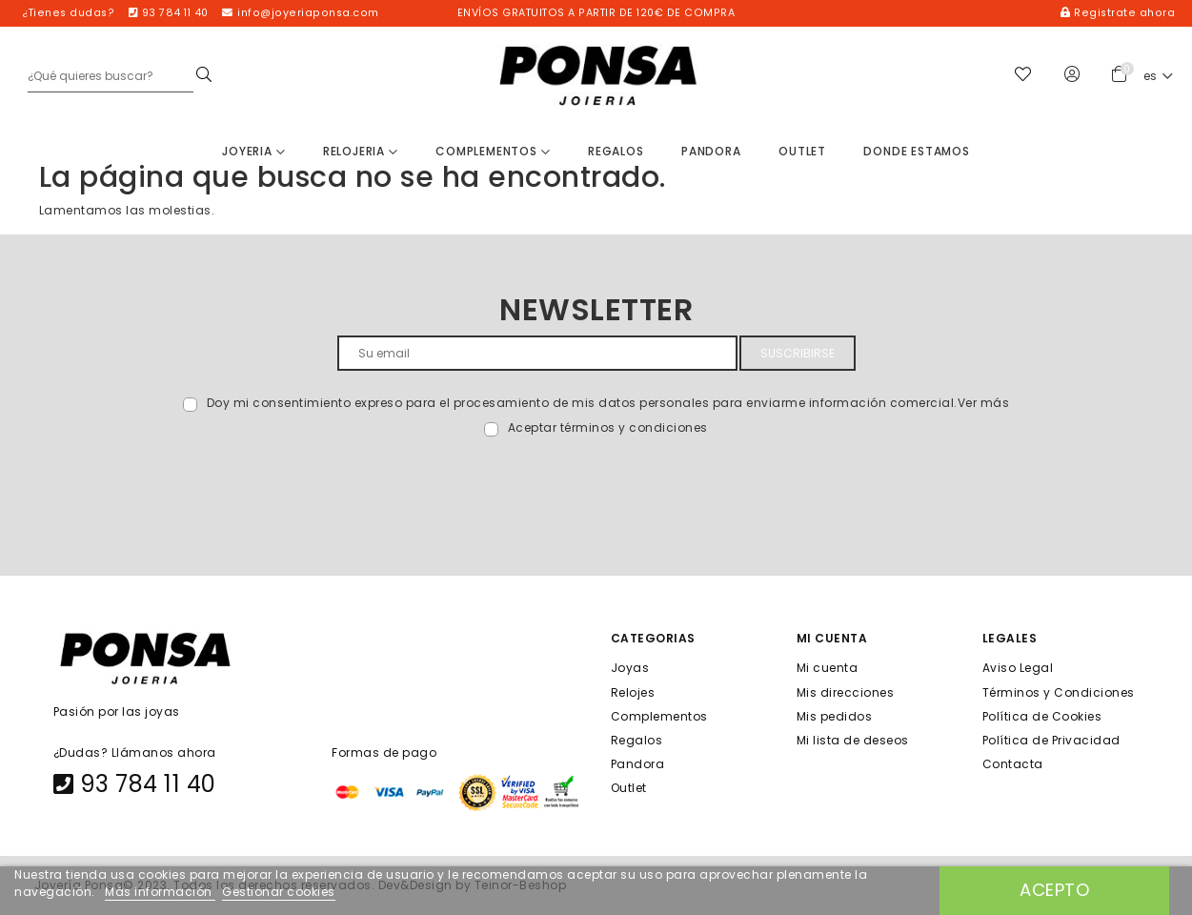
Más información (160, 892)
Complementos (492, 151)
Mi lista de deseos (853, 740)
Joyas (630, 668)
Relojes (633, 691)
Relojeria (360, 151)
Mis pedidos (835, 715)
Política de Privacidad (1051, 740)
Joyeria (253, 151)
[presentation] (187, 482)
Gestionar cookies (278, 892)
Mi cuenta (828, 668)
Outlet (802, 151)
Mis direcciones (846, 691)
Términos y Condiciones (1058, 691)
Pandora (711, 151)
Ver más (984, 403)
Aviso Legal (1018, 668)
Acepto (1054, 890)
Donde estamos (916, 151)
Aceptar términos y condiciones (608, 427)
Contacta (1012, 764)
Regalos (616, 151)
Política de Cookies (1042, 715)
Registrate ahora (1118, 13)
